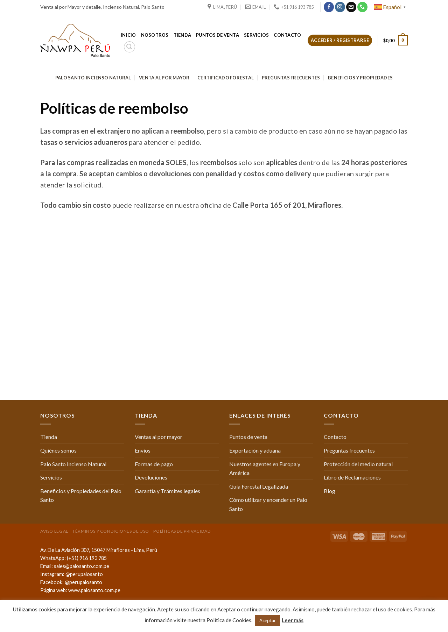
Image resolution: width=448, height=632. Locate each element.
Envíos (142, 450)
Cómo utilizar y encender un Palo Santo (268, 504)
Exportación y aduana (255, 450)
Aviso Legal (54, 531)
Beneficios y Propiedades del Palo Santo (80, 495)
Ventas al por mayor (158, 436)
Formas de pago (154, 464)
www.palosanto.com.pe (94, 590)
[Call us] (362, 7)
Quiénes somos (58, 450)
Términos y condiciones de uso (110, 531)
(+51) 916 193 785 (87, 558)
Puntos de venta (217, 35)
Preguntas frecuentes (291, 77)
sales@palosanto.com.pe (81, 566)
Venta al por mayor (164, 77)
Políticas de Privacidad (182, 531)
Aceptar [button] (267, 620)
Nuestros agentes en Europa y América (264, 468)
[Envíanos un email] (351, 7)
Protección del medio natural (358, 464)
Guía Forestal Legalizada (258, 486)
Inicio (128, 35)
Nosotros (155, 35)
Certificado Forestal (225, 77)
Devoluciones (151, 477)
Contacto (287, 35)
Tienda (182, 35)
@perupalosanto (84, 574)
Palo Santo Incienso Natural (93, 77)
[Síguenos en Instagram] (340, 7)
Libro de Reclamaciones (352, 477)
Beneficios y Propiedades (360, 77)
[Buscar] (129, 46)
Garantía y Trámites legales (167, 491)
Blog (329, 491)
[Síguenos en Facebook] (329, 7)
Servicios (256, 35)
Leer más (292, 620)
